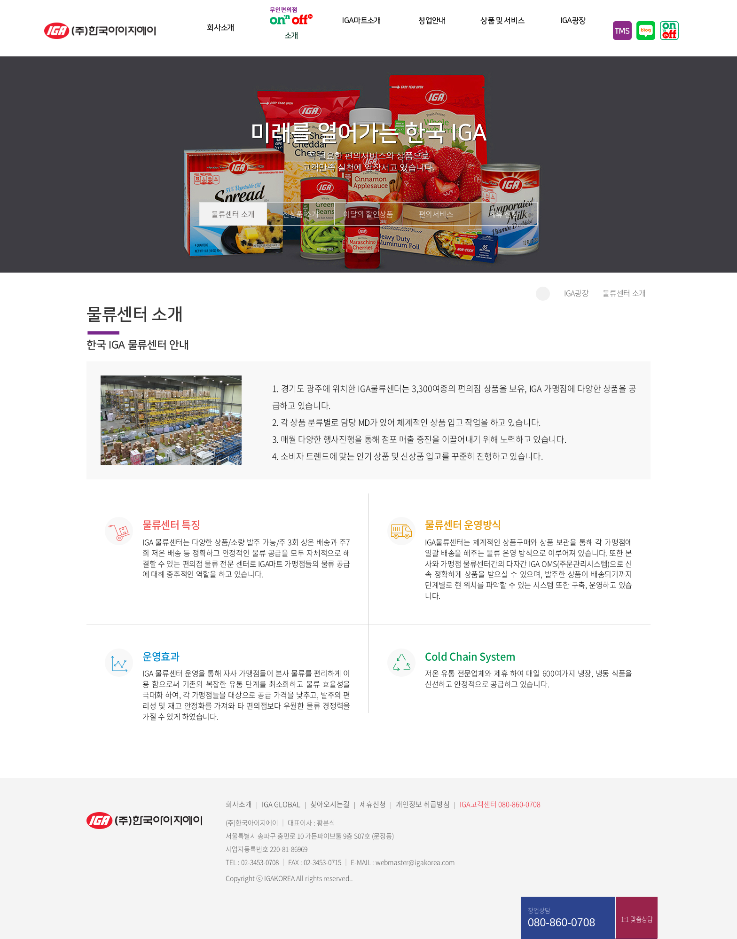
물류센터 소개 (233, 214)
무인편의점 (669, 30)
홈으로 (543, 294)
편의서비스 (436, 214)
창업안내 (432, 31)
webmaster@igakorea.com (416, 862)
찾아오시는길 (330, 804)
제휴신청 (373, 804)
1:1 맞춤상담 (636, 920)
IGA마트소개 (362, 31)
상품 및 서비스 (502, 31)
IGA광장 (573, 31)
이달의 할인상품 (368, 214)
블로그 (645, 30)
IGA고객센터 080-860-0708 (500, 804)
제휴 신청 (503, 214)
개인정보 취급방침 (423, 804)
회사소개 (220, 31)
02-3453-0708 (259, 862)
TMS (622, 30)
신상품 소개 (300, 214)
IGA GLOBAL (281, 804)
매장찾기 (678, 920)
